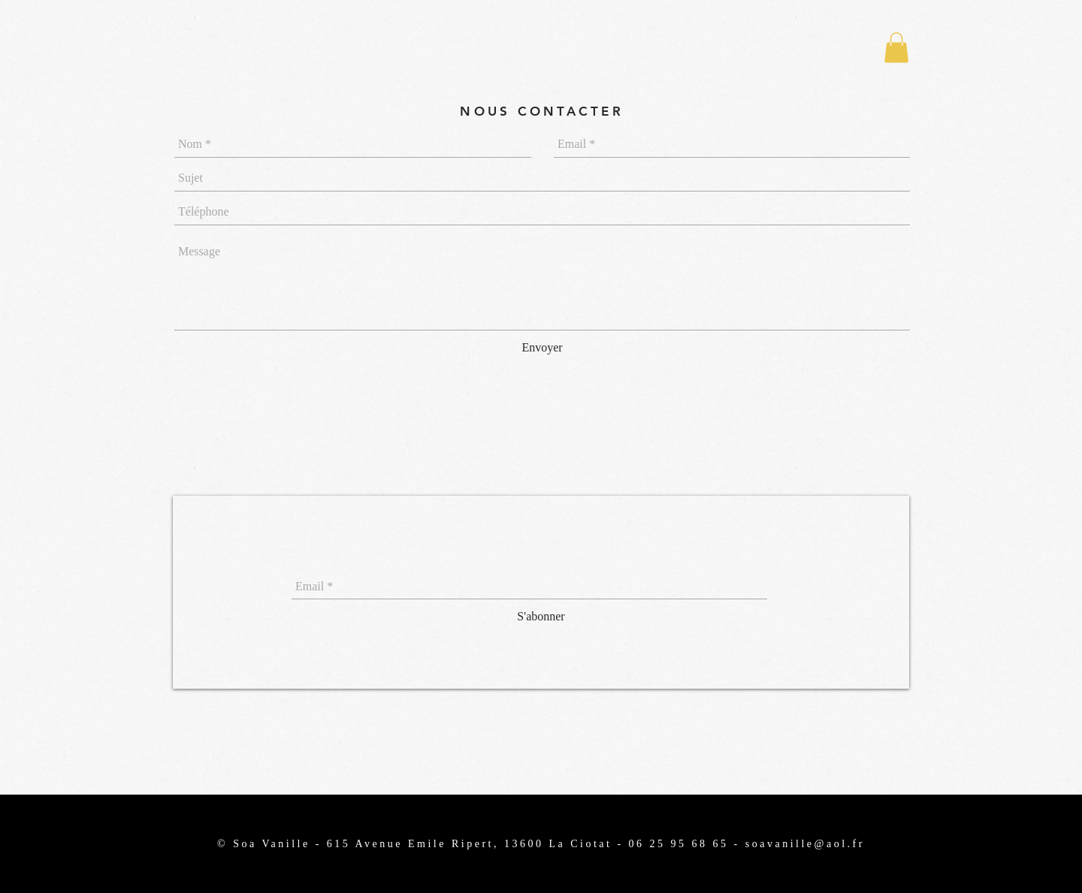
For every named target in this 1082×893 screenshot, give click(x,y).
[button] (896, 47)
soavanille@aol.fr (805, 843)
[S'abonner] (541, 616)
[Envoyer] (542, 348)
